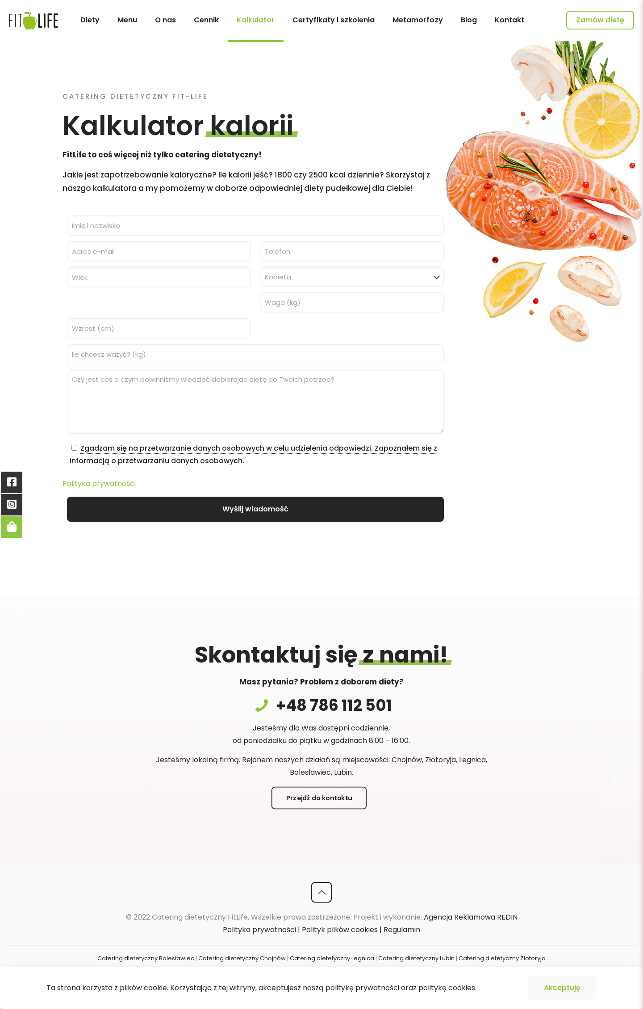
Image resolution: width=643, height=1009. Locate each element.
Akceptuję (562, 988)
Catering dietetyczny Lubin (416, 958)
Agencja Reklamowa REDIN (471, 917)
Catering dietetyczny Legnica (332, 958)
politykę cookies (446, 988)
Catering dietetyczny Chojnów (242, 958)
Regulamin (402, 930)
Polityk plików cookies (340, 930)
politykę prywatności (362, 988)
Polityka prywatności (99, 483)
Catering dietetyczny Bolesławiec (145, 958)
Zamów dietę (600, 20)
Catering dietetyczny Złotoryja (502, 958)
